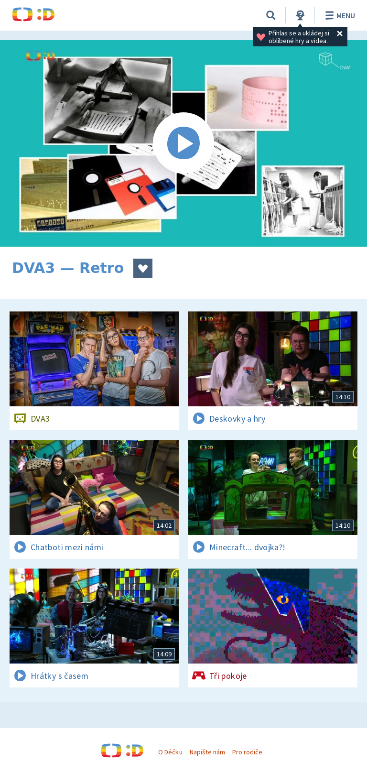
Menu (338, 15)
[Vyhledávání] (271, 15)
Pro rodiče (247, 752)
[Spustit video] (183, 143)
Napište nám (207, 752)
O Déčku (170, 752)
